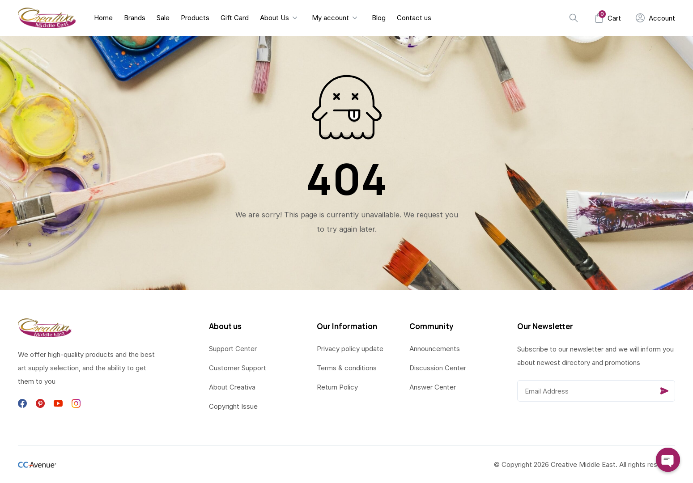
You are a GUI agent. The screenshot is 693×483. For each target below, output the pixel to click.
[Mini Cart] (607, 18)
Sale (163, 17)
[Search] (573, 17)
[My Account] (655, 18)
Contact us (414, 17)
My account (330, 17)
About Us (274, 17)
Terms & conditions (347, 368)
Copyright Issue (233, 406)
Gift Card (235, 17)
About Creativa (232, 387)
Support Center (233, 348)
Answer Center (432, 387)
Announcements (434, 348)
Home (103, 17)
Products (195, 17)
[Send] (664, 391)
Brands (134, 17)
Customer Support (237, 368)
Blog (379, 17)
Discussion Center (437, 368)
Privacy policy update (350, 348)
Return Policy (337, 387)
